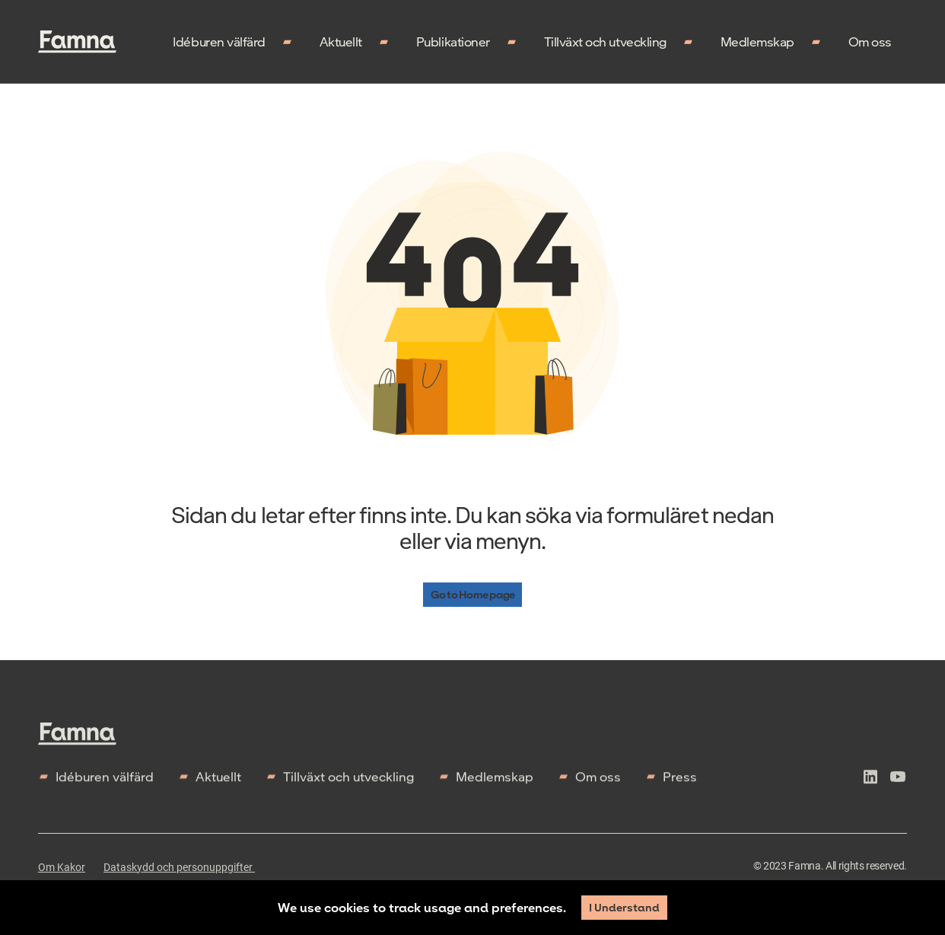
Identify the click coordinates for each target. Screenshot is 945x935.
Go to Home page (472, 596)
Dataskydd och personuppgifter (179, 877)
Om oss (870, 41)
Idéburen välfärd (219, 41)
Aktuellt (341, 41)
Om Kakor (61, 877)
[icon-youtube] (898, 788)
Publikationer (453, 41)
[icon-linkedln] (870, 788)
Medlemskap (757, 41)
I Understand (624, 907)
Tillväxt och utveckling (605, 41)
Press (680, 786)
